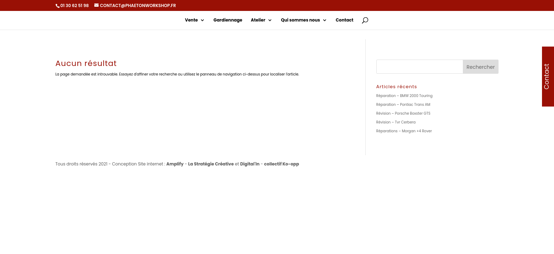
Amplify (175, 164)
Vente (191, 20)
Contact (344, 20)
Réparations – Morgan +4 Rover (404, 131)
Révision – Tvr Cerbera (396, 122)
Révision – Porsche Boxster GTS (403, 113)
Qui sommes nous (300, 20)
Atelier (258, 20)
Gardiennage (227, 20)
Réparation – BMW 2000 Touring (404, 95)
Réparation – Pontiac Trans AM (403, 104)
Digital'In (250, 164)
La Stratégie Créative (211, 164)
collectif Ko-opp (281, 164)
